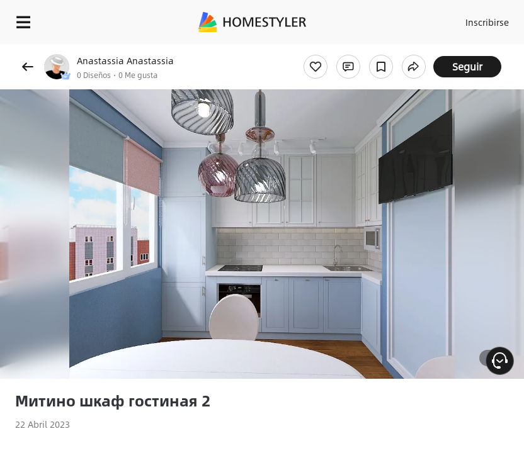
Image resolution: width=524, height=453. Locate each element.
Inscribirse (487, 22)
